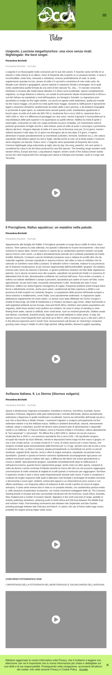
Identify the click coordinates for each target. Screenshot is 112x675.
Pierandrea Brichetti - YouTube (21, 66)
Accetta (83, 669)
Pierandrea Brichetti (16, 60)
